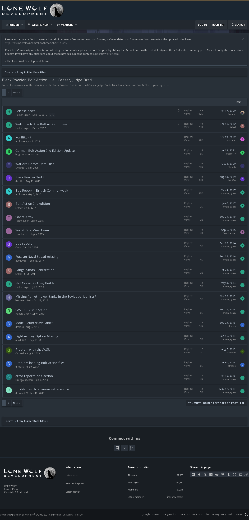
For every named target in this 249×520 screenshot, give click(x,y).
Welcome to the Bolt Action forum (42, 126)
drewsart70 (23, 394)
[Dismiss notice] (241, 41)
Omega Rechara (26, 381)
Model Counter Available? (36, 324)
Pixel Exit (82, 514)
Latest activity (75, 484)
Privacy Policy (16, 487)
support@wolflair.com (122, 55)
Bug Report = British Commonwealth (44, 192)
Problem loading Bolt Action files (41, 364)
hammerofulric (25, 302)
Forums (14, 24)
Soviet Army (26, 218)
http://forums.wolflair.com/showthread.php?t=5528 (37, 44)
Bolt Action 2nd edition (34, 205)
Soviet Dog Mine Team (34, 232)
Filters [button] (236, 103)
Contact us (180, 514)
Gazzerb (21, 355)
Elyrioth (21, 169)
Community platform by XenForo (34, 514)
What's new (40, 24)
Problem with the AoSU (34, 351)
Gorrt (20, 249)
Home (235, 514)
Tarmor (230, 115)
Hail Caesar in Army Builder (37, 285)
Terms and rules (197, 514)
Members (67, 24)
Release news (27, 112)
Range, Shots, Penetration (36, 271)
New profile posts (78, 478)
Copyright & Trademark (22, 491)
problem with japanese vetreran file (44, 391)
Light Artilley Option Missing (38, 338)
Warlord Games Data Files (36, 165)
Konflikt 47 (25, 139)
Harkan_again (24, 116)
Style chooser (147, 514)
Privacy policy (215, 514)
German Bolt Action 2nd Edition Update (46, 152)
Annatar (229, 142)
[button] (22, 24)
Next (17, 94)
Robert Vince (24, 315)
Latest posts (75, 471)
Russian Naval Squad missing (38, 258)
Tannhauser (23, 222)
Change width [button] (165, 514)
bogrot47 (22, 156)
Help (227, 514)
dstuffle (21, 182)
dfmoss (21, 328)
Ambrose (22, 143)
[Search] (237, 24)
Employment (15, 483)
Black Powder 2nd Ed (32, 179)
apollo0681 (23, 262)
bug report (25, 245)
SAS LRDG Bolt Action (33, 311)
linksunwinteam (173, 496)
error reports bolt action (35, 377)
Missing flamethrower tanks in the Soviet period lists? (57, 298)
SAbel (231, 129)
